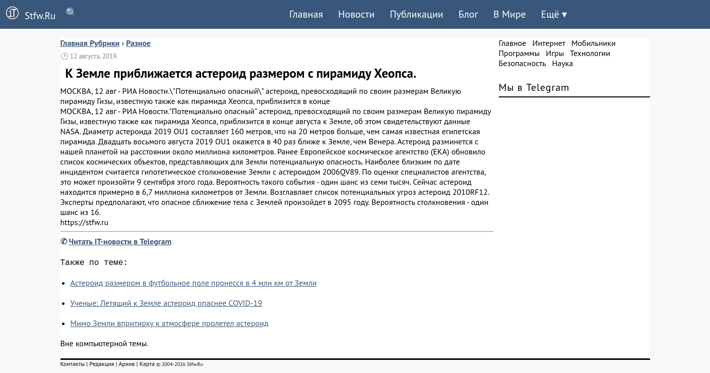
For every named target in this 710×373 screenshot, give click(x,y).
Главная (306, 14)
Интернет (549, 43)
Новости (356, 14)
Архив (126, 365)
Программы (519, 53)
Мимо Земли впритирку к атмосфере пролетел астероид (170, 325)
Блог (468, 14)
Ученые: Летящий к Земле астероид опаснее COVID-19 (167, 305)
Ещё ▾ (554, 14)
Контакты (72, 365)
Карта (147, 365)
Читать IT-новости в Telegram (120, 241)
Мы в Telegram (534, 87)
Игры (555, 53)
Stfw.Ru (27, 14)
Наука (562, 63)
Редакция (101, 365)
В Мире (509, 14)
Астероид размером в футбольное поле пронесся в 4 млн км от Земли (194, 285)
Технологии (590, 53)
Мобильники (593, 43)
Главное (513, 43)
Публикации (416, 14)
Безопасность (522, 63)
